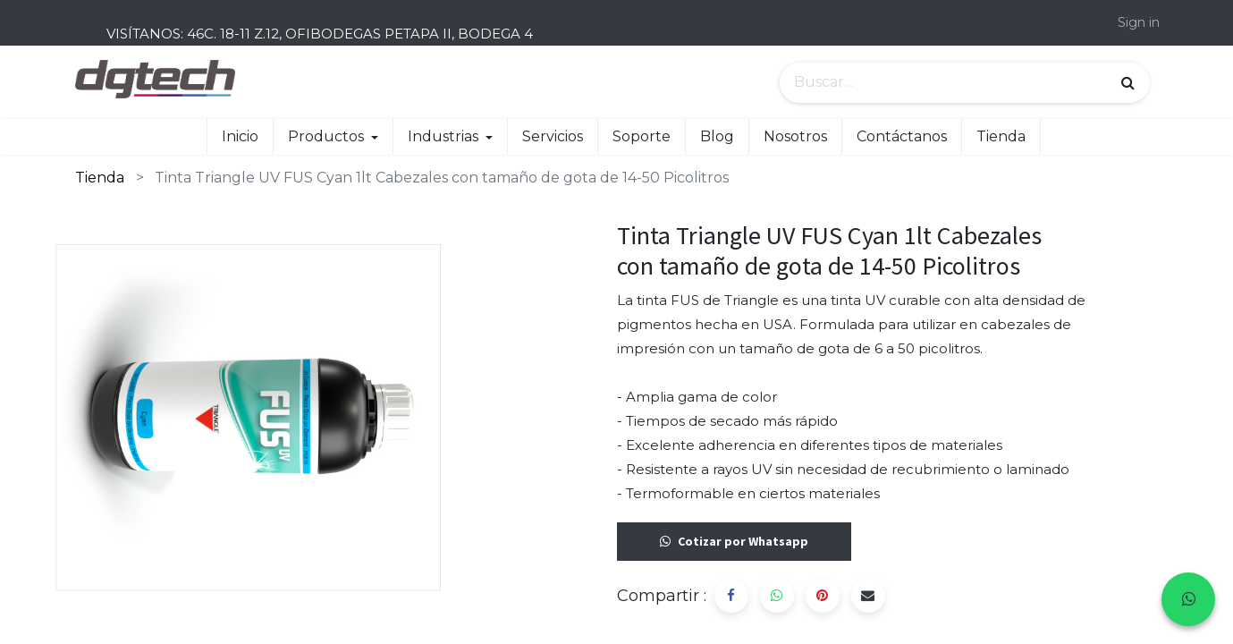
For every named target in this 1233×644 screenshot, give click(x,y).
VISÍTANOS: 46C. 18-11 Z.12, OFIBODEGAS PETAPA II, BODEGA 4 (319, 33)
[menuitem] (240, 137)
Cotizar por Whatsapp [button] (734, 541)
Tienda (99, 177)
